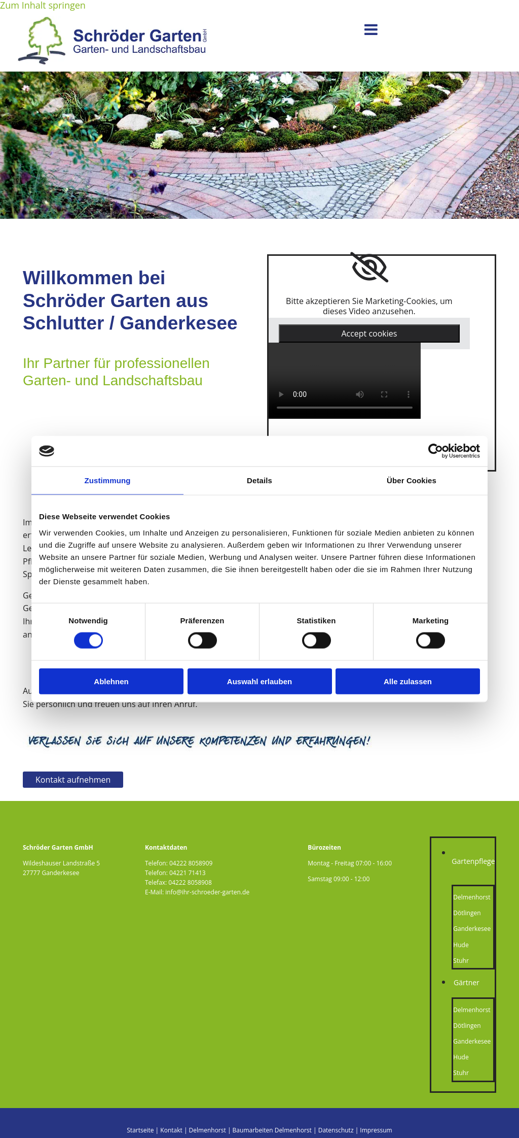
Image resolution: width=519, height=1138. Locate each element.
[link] (369, 267)
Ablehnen (111, 681)
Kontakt (171, 1130)
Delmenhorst (471, 897)
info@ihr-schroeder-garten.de (207, 892)
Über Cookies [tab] (411, 480)
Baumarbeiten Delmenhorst (272, 1130)
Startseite (140, 1130)
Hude (460, 945)
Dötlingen (466, 913)
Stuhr (460, 960)
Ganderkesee (472, 928)
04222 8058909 (190, 863)
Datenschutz (336, 1130)
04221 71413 (187, 872)
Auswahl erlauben (259, 681)
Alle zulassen (408, 681)
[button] (297, 30)
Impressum (376, 1130)
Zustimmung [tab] (108, 480)
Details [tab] (259, 480)
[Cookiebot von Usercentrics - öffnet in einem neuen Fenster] (435, 451)
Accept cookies (369, 333)
